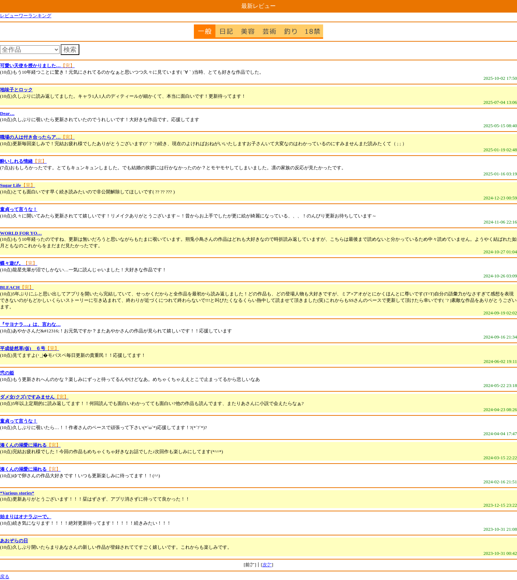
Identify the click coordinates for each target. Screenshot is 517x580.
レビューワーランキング (25, 15)
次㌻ (267, 564)
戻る (4, 576)
